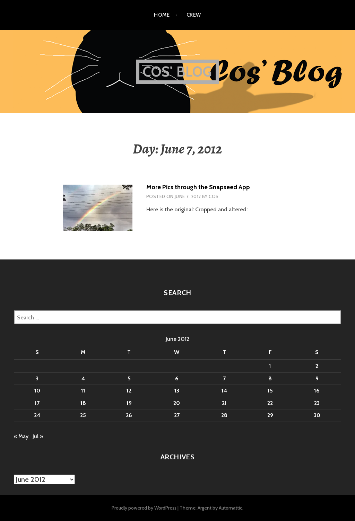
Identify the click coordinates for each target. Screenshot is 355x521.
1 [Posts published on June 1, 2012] (270, 366)
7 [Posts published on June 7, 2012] (224, 378)
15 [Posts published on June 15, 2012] (270, 390)
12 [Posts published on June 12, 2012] (129, 390)
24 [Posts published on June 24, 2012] (37, 415)
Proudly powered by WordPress (144, 508)
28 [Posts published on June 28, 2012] (224, 415)
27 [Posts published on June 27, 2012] (177, 415)
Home (162, 15)
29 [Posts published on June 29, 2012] (270, 415)
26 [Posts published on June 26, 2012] (129, 415)
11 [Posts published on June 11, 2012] (83, 390)
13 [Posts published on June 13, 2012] (176, 390)
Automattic (230, 508)
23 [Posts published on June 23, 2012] (317, 403)
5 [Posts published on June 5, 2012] (129, 378)
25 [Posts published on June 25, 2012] (83, 415)
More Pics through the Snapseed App (198, 187)
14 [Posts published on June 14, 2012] (224, 390)
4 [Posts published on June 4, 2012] (83, 378)
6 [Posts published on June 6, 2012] (177, 378)
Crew (194, 15)
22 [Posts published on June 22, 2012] (270, 403)
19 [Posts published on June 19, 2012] (129, 403)
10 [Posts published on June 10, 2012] (37, 390)
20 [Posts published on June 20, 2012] (176, 403)
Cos (213, 196)
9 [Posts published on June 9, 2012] (317, 378)
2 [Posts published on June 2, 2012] (316, 366)
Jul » (38, 436)
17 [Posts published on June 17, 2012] (37, 403)
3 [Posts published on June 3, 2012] (37, 378)
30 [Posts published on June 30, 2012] (317, 415)
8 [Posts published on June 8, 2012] (270, 378)
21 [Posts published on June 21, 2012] (224, 403)
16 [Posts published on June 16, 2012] (317, 390)
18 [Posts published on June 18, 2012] (83, 403)
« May (21, 436)
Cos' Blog (178, 71)
